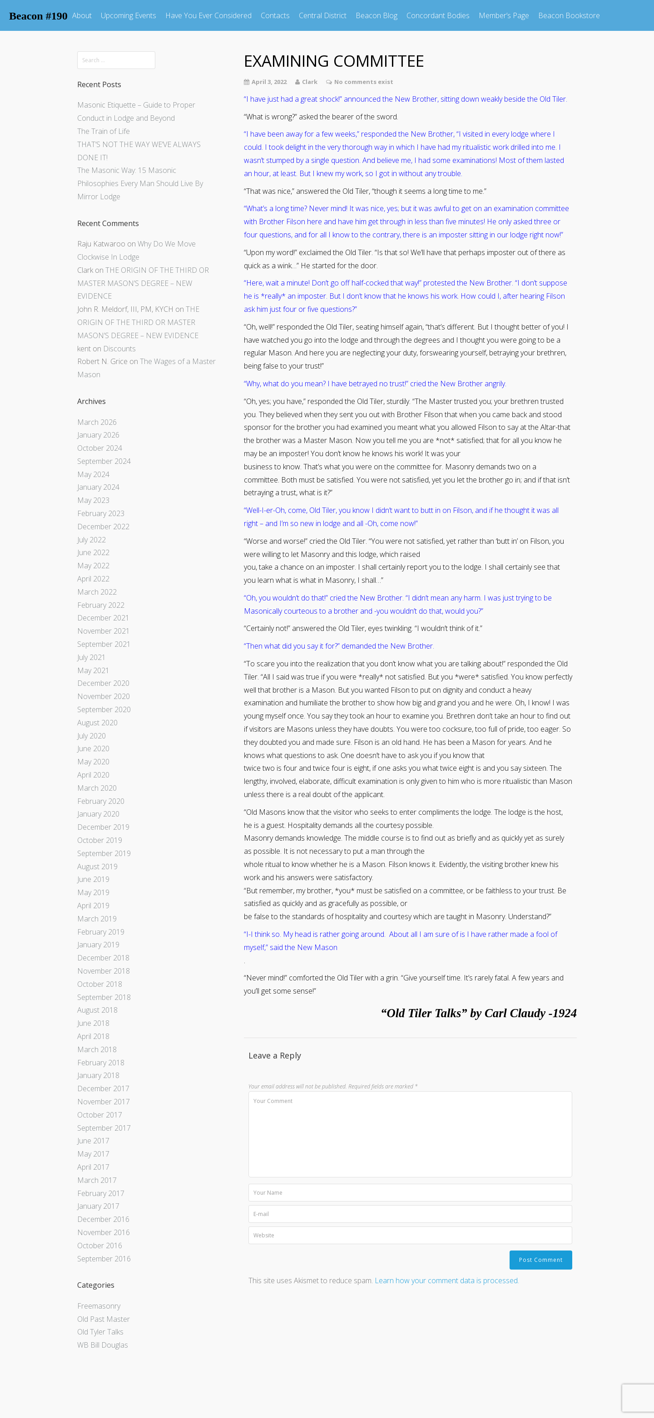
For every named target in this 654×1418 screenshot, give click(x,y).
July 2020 (91, 736)
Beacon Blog (376, 15)
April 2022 (93, 579)
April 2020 (93, 775)
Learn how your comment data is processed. (447, 1280)
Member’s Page (504, 15)
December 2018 (103, 958)
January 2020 (98, 814)
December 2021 (103, 618)
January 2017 (98, 1206)
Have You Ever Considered (208, 15)
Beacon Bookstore (569, 15)
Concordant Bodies (438, 15)
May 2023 (93, 500)
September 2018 (104, 997)
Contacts (275, 15)
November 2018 (103, 971)
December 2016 (103, 1219)
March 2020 (97, 788)
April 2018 (93, 1036)
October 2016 (99, 1246)
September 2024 (104, 461)
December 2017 (103, 1088)
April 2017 (93, 1167)
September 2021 (104, 644)
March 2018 (97, 1049)
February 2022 (100, 605)
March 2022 (97, 592)
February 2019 (100, 932)
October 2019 (99, 840)
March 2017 (97, 1180)
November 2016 (103, 1232)
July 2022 (91, 540)
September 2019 (104, 853)
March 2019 (97, 919)
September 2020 (104, 709)
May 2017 (93, 1154)
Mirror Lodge (98, 197)
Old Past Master (103, 1319)
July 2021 (91, 657)
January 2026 (98, 435)
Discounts (119, 349)
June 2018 (93, 1023)
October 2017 (99, 1115)
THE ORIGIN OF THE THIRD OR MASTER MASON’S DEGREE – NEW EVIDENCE (143, 283)
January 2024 (98, 487)
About (82, 15)
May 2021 (93, 670)
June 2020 (93, 748)
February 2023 (100, 513)
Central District (323, 15)
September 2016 (104, 1259)
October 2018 (99, 984)
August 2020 (97, 723)
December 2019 (103, 827)
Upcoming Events (128, 15)
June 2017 (93, 1141)
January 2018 (98, 1075)
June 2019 (93, 879)
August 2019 (97, 866)
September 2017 (104, 1128)
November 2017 (103, 1102)
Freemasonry (98, 1306)
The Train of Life (103, 131)
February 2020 (100, 801)
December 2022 (103, 527)
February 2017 (100, 1193)
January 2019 (98, 945)
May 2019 (93, 892)
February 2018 (100, 1063)
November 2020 (103, 696)
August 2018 (97, 1010)
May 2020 (93, 762)
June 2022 (93, 552)
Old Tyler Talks (100, 1332)
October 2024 (99, 448)
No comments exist (363, 82)
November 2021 (103, 631)
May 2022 (93, 566)
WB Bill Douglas (102, 1345)
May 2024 (93, 474)
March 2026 (97, 422)
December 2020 (103, 683)
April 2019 (93, 906)
